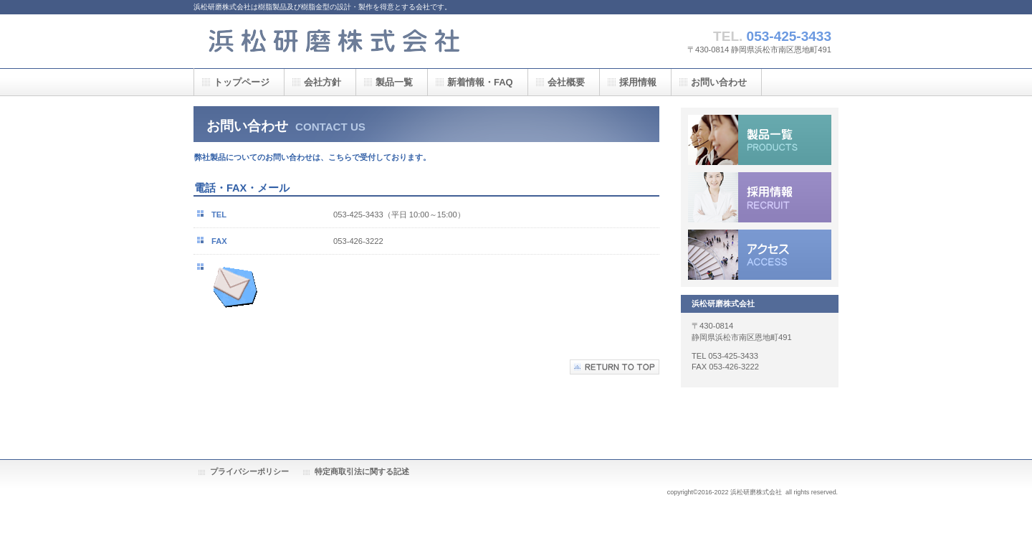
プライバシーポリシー (249, 471)
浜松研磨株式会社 (337, 41)
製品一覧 (759, 140)
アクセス (759, 255)
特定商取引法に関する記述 (362, 471)
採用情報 (759, 197)
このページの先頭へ (614, 367)
